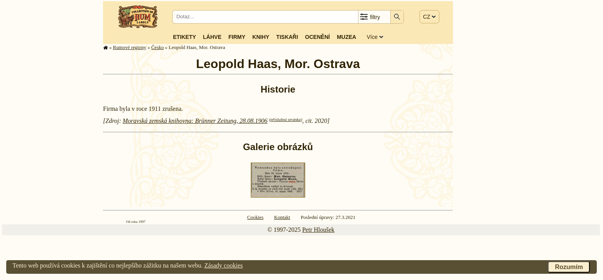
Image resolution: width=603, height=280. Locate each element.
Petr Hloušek (318, 229)
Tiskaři (287, 37)
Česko (157, 47)
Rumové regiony (130, 47)
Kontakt (282, 217)
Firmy (236, 37)
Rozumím (569, 267)
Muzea (346, 37)
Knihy (260, 37)
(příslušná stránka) (285, 119)
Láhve (212, 37)
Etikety (184, 37)
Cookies (255, 217)
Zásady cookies (223, 265)
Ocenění (317, 37)
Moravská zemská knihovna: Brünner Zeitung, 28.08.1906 (195, 120)
